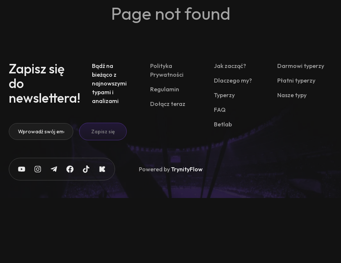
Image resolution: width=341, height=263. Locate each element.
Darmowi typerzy (300, 65)
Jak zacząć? (230, 65)
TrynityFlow (187, 169)
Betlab (223, 124)
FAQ (220, 109)
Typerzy (224, 95)
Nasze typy (292, 95)
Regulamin (164, 89)
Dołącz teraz (167, 103)
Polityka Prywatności (167, 70)
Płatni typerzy (296, 80)
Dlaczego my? (233, 80)
